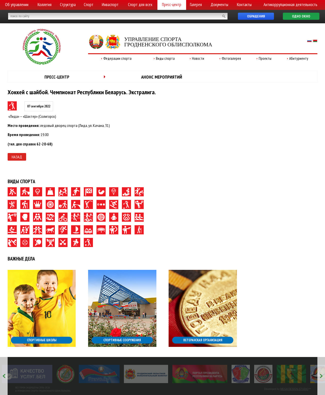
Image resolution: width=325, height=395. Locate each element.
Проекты (265, 58)
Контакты (244, 4)
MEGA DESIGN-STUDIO (294, 389)
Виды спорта (165, 58)
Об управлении (16, 4)
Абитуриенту (298, 58)
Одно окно (301, 16)
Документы (219, 4)
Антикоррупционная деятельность (290, 4)
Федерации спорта (117, 58)
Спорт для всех (140, 4)
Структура (68, 4)
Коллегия (45, 4)
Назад (17, 156)
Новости (198, 58)
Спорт (88, 4)
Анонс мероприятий (161, 77)
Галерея (196, 4)
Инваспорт (110, 4)
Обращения (256, 16)
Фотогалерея (231, 58)
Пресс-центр (171, 4)
